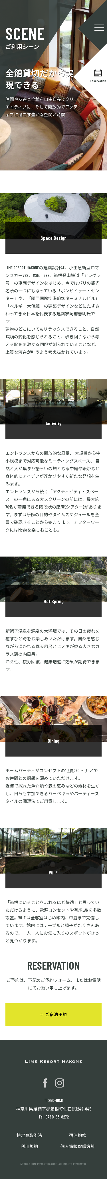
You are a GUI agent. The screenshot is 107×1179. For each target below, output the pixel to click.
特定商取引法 (29, 1135)
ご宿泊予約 (56, 1014)
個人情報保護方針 (77, 1146)
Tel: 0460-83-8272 (54, 1116)
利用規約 (29, 1146)
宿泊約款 (77, 1135)
